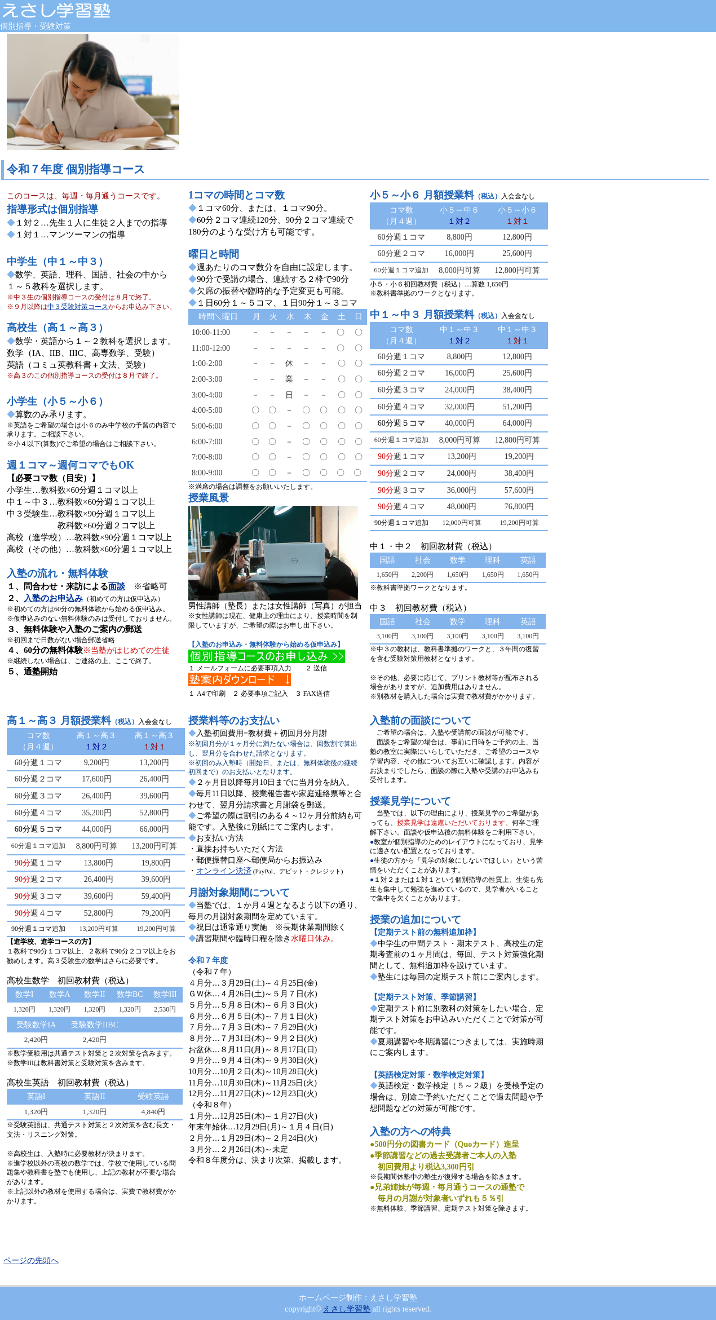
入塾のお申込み (53, 598)
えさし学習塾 (346, 1308)
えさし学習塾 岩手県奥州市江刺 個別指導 (84, 10)
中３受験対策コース (77, 307)
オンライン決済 (223, 870)
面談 (116, 586)
